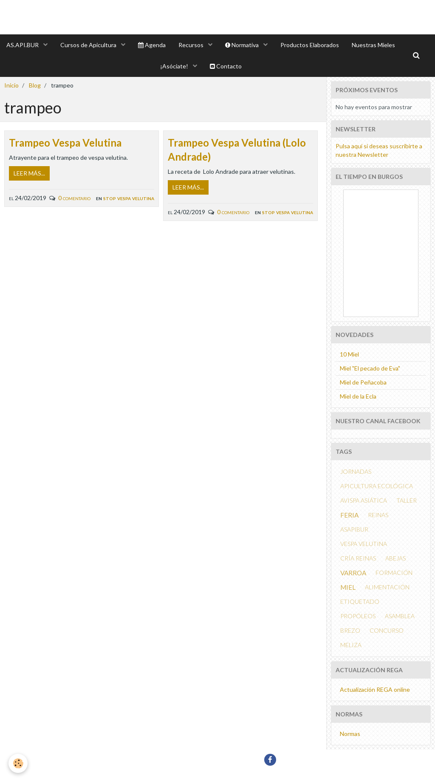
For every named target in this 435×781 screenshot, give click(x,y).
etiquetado (359, 601)
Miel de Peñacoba (363, 382)
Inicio (11, 85)
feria (349, 515)
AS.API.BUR (23, 44)
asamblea (400, 616)
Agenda (152, 44)
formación (394, 572)
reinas (378, 514)
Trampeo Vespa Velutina (65, 142)
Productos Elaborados (309, 44)
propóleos (358, 616)
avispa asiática (363, 500)
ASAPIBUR (354, 529)
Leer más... (29, 173)
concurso (387, 630)
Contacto (226, 66)
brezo (350, 630)
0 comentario (74, 197)
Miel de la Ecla (358, 396)
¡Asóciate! (174, 66)
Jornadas (355, 471)
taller (406, 500)
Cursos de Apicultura (89, 44)
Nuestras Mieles (373, 44)
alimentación (387, 587)
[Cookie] (18, 763)
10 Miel (349, 354)
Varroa (353, 573)
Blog (35, 85)
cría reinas (358, 558)
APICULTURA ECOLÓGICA (376, 486)
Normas (350, 733)
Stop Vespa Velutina (128, 197)
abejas (395, 558)
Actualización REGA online (375, 689)
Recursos (191, 44)
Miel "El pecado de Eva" (370, 368)
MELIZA (351, 644)
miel (348, 587)
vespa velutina (363, 543)
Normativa (242, 44)
